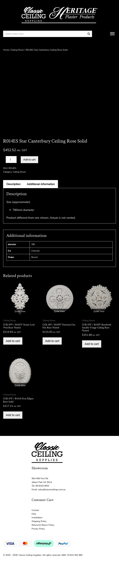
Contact (35, 510)
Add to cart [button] (13, 341)
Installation (37, 517)
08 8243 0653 (42, 485)
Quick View (20, 311)
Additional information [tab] (41, 184)
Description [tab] (13, 184)
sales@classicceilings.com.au (52, 489)
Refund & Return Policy (43, 525)
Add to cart (29, 159)
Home (6, 49)
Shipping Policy (39, 521)
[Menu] (112, 33)
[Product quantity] (11, 159)
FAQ (34, 513)
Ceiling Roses (17, 49)
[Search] (89, 34)
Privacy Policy (38, 528)
